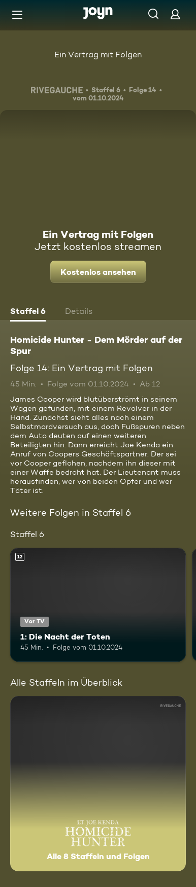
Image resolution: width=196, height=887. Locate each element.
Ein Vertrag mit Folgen (98, 54)
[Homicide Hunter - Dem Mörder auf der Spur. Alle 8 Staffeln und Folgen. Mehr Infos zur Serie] (98, 783)
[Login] (175, 14)
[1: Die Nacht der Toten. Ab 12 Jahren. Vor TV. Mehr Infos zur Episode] (98, 605)
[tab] (28, 312)
